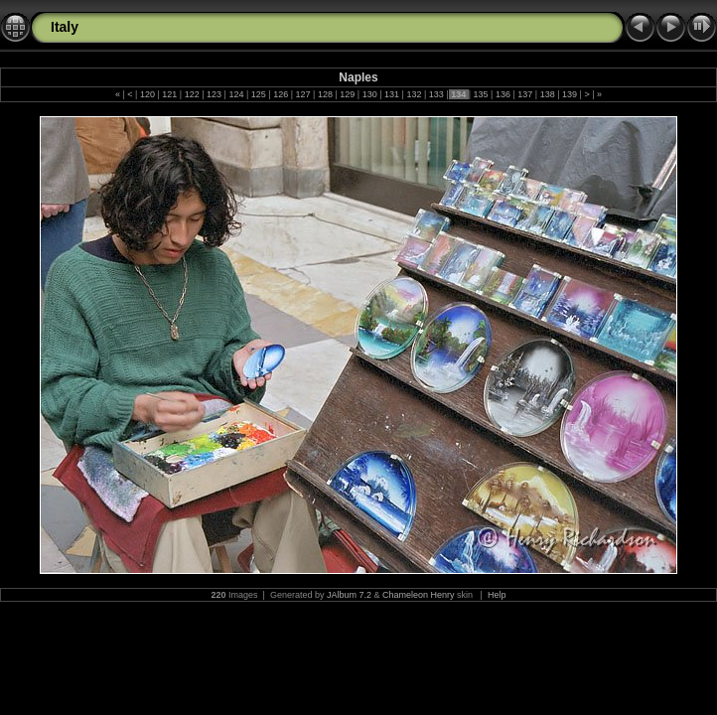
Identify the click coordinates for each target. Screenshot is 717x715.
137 (525, 94)
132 (414, 94)
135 (481, 94)
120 (147, 94)
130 (369, 94)
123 (214, 94)
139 (570, 94)
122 (192, 94)
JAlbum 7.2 (349, 595)
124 (236, 94)
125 (258, 94)
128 (325, 94)
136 (502, 94)
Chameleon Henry (418, 595)
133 (436, 94)
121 (170, 94)
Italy (64, 27)
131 (392, 94)
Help (497, 595)
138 (547, 94)
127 (303, 94)
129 (348, 94)
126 (281, 94)
